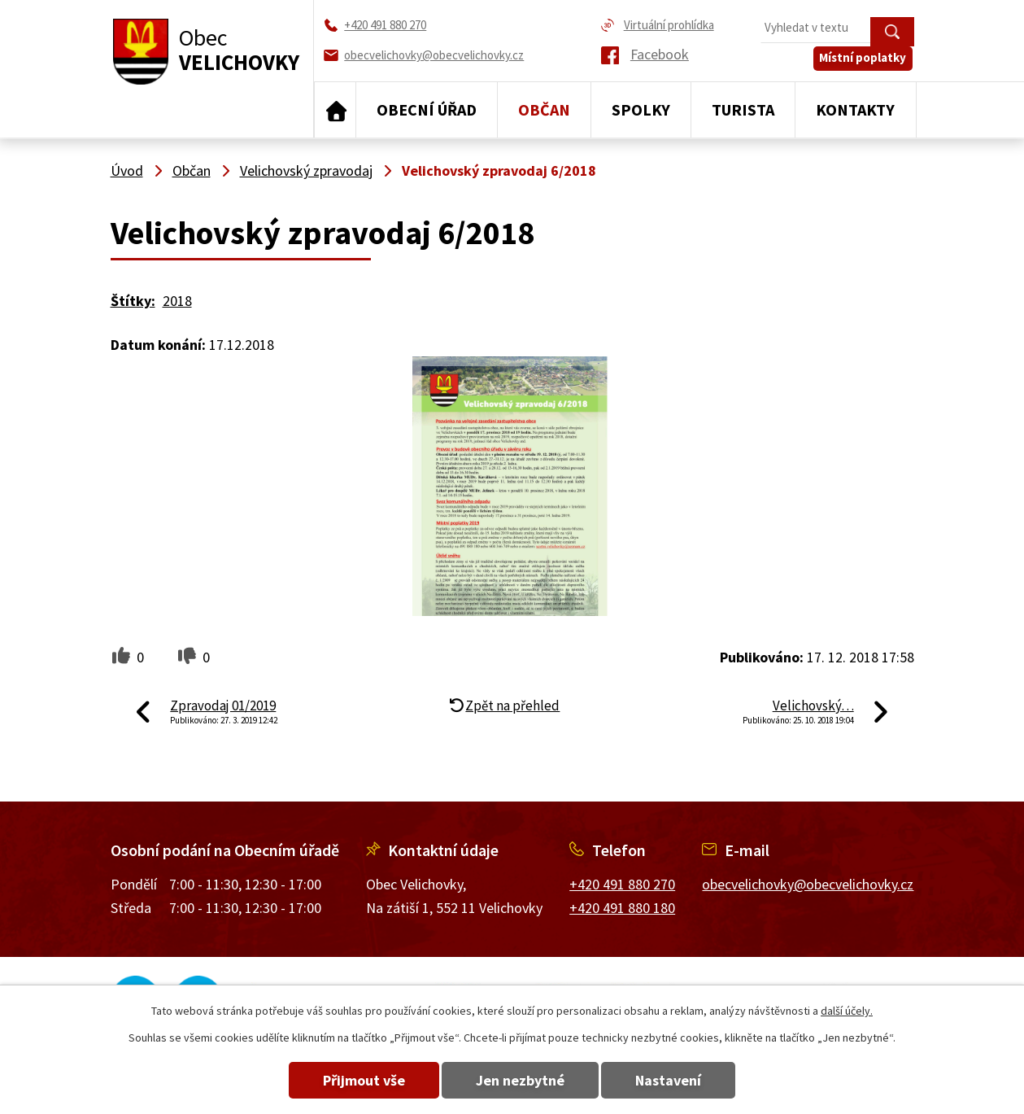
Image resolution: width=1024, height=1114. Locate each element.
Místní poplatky (864, 62)
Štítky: (133, 300)
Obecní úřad (427, 109)
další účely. (847, 1010)
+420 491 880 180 (622, 907)
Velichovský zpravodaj (306, 170)
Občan (544, 109)
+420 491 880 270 (622, 884)
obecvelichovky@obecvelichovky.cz (807, 884)
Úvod (335, 110)
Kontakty (855, 109)
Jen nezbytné (520, 1080)
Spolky (641, 109)
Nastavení (673, 1080)
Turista (743, 109)
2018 (177, 300)
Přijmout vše (359, 1080)
